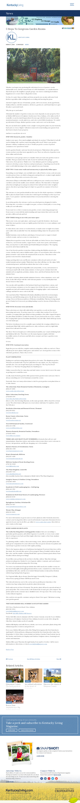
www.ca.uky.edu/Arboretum (15, 391)
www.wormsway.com (13, 515)
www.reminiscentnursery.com (15, 499)
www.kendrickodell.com (13, 492)
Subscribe (11, 731)
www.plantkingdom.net (13, 474)
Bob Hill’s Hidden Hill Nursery (22, 614)
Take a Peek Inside (27, 731)
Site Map (28, 794)
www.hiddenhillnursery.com (15, 612)
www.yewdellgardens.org (14, 428)
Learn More (40, 757)
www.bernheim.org (12, 413)
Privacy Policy (15, 794)
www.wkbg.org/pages (13, 436)
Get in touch (57, 775)
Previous (9, 659)
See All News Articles (33, 659)
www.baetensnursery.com (14, 451)
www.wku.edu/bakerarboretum (16, 399)
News (27, 45)
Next (59, 659)
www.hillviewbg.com (12, 467)
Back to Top (10, 650)
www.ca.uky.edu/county (43, 522)
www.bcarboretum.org (13, 421)
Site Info (22, 794)
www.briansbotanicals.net (14, 459)
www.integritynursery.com (14, 484)
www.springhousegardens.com (16, 507)
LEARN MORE (10, 782)
